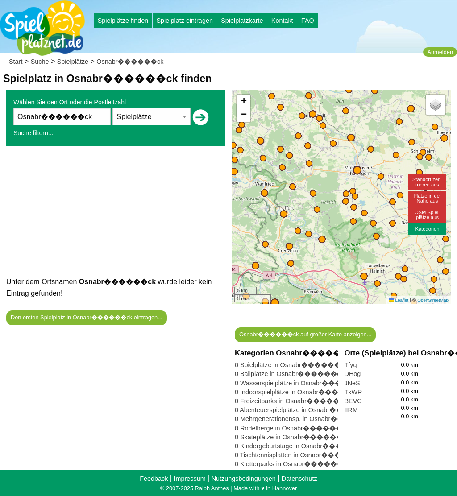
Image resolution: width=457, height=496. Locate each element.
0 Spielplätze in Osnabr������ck (291, 364)
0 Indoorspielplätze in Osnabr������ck (299, 392)
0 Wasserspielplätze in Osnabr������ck (301, 383)
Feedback (154, 478)
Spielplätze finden (123, 20)
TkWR (353, 392)
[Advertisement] (115, 213)
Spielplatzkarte (242, 20)
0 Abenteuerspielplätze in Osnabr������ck (305, 409)
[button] (274, 302)
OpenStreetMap (433, 300)
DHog (353, 373)
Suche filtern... (33, 132)
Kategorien (427, 228)
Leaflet (398, 300)
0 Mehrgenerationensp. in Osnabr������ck (305, 418)
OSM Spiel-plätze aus (427, 215)
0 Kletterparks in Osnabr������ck (292, 463)
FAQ (307, 20)
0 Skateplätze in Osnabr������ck (292, 437)
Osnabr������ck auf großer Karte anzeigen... (305, 334)
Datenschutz (299, 478)
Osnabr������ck (129, 61)
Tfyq (351, 364)
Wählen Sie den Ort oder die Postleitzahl (69, 102)
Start (15, 61)
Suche (40, 61)
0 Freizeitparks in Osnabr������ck (294, 401)
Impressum (189, 478)
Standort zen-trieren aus (427, 182)
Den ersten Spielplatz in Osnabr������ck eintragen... (86, 317)
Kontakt (282, 20)
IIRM (351, 409)
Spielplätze (72, 61)
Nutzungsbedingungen (244, 478)
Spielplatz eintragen (184, 20)
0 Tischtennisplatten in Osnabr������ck (301, 455)
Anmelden (440, 52)
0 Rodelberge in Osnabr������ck (292, 428)
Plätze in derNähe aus (427, 198)
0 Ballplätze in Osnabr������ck (289, 373)
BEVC (353, 401)
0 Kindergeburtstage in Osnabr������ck (301, 446)
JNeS (352, 383)
